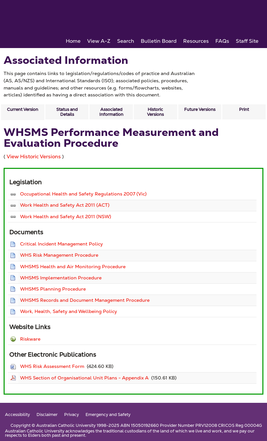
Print (244, 109)
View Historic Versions (34, 156)
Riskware (30, 339)
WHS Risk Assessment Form (52, 366)
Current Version (22, 109)
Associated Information (111, 112)
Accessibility (17, 415)
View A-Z (98, 41)
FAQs (222, 41)
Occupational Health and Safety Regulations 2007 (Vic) (83, 194)
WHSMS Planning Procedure (53, 289)
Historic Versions (155, 112)
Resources (196, 41)
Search (125, 41)
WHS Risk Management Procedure (59, 255)
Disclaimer (47, 415)
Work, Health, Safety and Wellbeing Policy (68, 311)
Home (73, 41)
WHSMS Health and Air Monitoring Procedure (73, 267)
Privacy (71, 415)
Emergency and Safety (108, 415)
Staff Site (247, 41)
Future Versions (199, 109)
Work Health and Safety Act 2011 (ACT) (64, 205)
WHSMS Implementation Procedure (61, 278)
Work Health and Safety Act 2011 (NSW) (65, 217)
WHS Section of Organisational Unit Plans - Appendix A (84, 378)
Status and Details (67, 112)
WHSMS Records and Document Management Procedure (85, 300)
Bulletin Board (159, 41)
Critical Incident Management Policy (61, 244)
